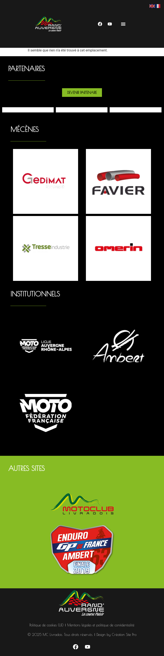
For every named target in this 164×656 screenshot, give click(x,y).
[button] (123, 23)
